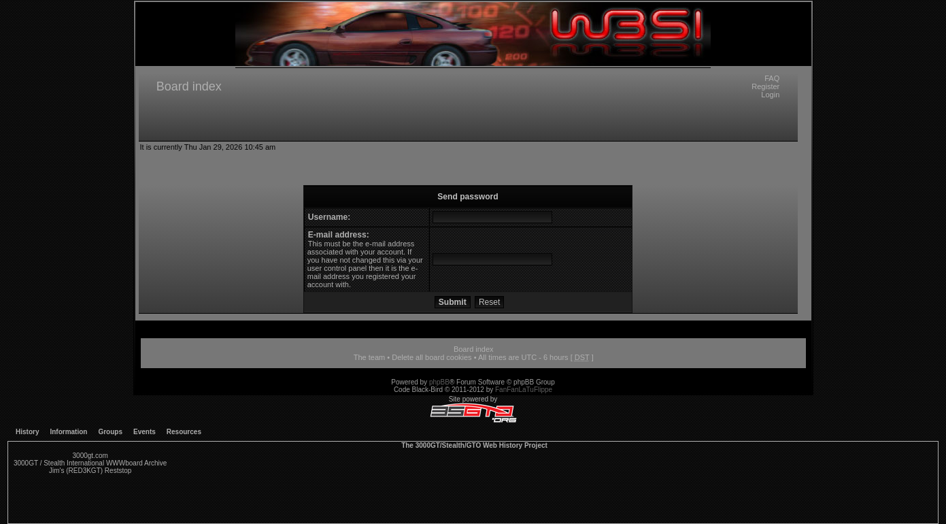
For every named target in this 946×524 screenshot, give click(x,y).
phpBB (439, 382)
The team (369, 357)
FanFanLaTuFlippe (523, 389)
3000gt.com (90, 455)
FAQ (771, 78)
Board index (189, 86)
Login (770, 95)
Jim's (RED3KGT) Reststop (90, 470)
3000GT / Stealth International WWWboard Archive (90, 463)
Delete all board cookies (431, 357)
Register (765, 86)
